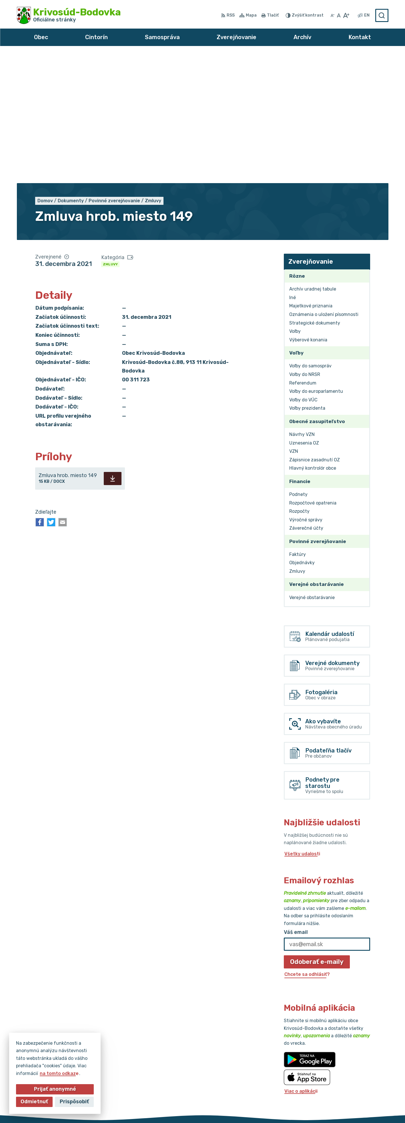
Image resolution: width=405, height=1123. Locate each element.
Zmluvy (110, 135)
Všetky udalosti (302, 725)
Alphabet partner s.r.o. (189, 1107)
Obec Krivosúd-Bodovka (285, 1107)
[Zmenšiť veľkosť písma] (332, 15)
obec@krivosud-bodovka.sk (357, 1076)
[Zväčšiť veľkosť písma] (346, 15)
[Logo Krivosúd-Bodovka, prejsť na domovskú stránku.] (69, 15)
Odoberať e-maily (317, 833)
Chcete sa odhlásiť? (307, 845)
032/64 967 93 (343, 1070)
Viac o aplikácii (301, 962)
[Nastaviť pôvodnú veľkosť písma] (339, 15)
